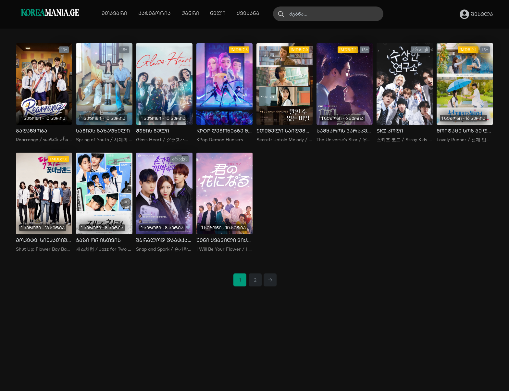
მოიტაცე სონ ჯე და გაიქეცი (465, 131)
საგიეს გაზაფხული (103, 131)
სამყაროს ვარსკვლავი (345, 131)
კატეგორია (154, 13)
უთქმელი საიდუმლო (284, 131)
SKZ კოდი (390, 131)
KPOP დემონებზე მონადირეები (224, 131)
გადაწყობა (31, 131)
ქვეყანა (248, 13)
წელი (218, 13)
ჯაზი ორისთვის (98, 240)
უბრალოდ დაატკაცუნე (164, 240)
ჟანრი (190, 13)
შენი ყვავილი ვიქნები (224, 240)
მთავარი (114, 13)
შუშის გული (152, 131)
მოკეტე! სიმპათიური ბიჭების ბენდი (44, 240)
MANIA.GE (50, 13)
